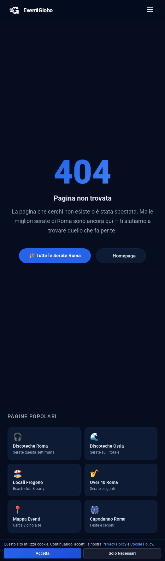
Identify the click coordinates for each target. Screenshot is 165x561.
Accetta (42, 553)
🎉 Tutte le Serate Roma (55, 255)
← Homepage (120, 256)
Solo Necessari (122, 553)
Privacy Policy (115, 544)
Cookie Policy (141, 544)
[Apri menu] (150, 10)
